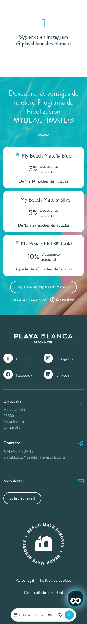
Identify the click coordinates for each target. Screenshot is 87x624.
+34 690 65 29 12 (18, 451)
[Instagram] (48, 358)
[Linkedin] (48, 374)
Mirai (59, 592)
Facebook (24, 375)
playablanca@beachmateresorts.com (34, 457)
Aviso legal (25, 580)
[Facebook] (8, 374)
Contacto (24, 359)
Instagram (64, 359)
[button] (69, 615)
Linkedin (63, 375)
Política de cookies (55, 580)
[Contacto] (8, 358)
